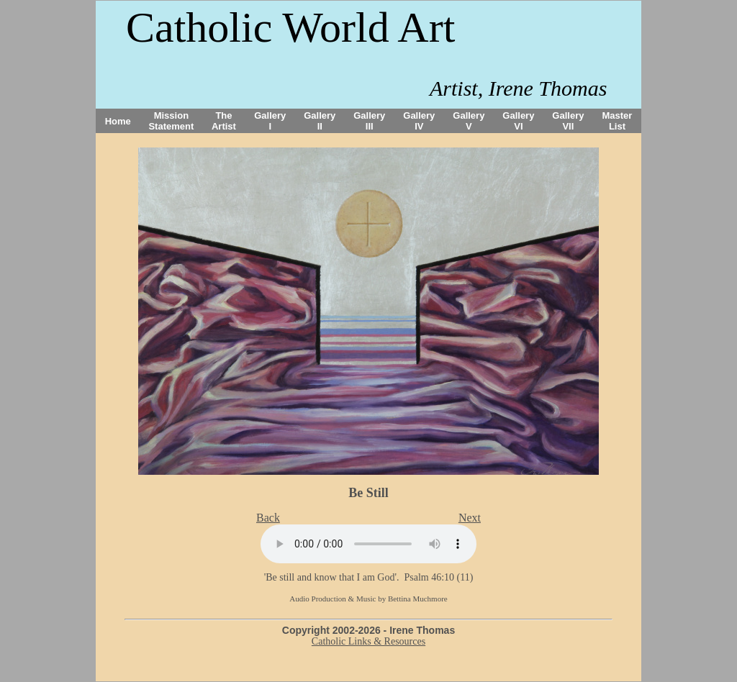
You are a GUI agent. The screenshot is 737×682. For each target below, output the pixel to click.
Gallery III (369, 121)
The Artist (224, 121)
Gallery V (468, 121)
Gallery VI (518, 121)
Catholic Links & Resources (368, 641)
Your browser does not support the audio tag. (368, 543)
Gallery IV (419, 121)
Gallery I (270, 121)
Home (118, 121)
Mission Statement (171, 121)
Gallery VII (568, 121)
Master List (617, 121)
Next (469, 518)
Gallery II (319, 121)
